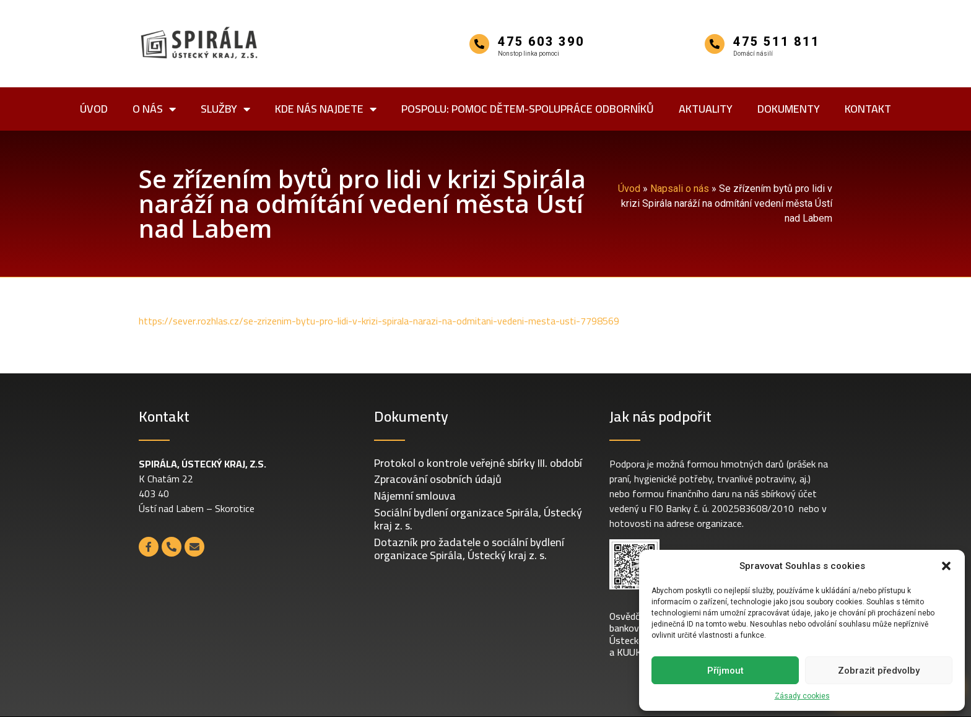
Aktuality (706, 108)
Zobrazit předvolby (879, 670)
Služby (225, 109)
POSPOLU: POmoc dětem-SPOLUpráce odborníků (527, 108)
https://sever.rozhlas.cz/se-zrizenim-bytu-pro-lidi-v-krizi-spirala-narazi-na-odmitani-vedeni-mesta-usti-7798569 (379, 320)
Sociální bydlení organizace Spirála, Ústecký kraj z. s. (478, 519)
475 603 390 (541, 41)
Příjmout (725, 670)
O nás (154, 109)
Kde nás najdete (326, 109)
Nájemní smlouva (415, 495)
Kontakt (868, 108)
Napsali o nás (679, 188)
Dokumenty (788, 108)
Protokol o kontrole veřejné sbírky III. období (478, 463)
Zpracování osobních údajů (438, 479)
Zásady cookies (802, 696)
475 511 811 (776, 41)
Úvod (94, 108)
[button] (946, 566)
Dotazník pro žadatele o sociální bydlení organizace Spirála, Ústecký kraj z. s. (469, 549)
